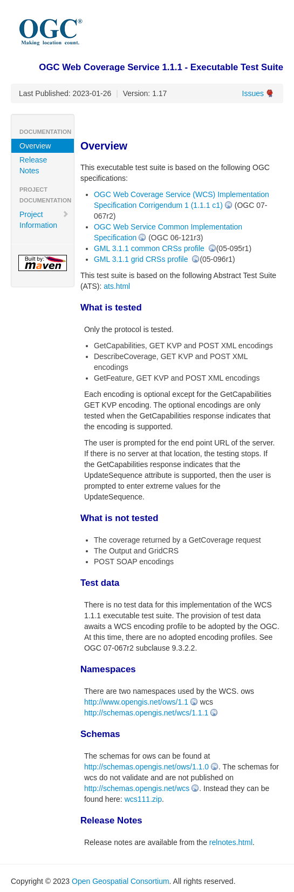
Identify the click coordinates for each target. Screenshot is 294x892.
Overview (35, 145)
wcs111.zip (143, 799)
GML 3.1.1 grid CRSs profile (142, 259)
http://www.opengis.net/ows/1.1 (136, 702)
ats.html (117, 286)
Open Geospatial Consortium (120, 881)
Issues (253, 93)
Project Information (44, 219)
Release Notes (33, 165)
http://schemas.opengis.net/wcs (136, 788)
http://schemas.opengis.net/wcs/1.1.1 (146, 712)
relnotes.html (230, 842)
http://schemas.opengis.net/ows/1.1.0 (146, 766)
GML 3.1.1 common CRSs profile (150, 248)
